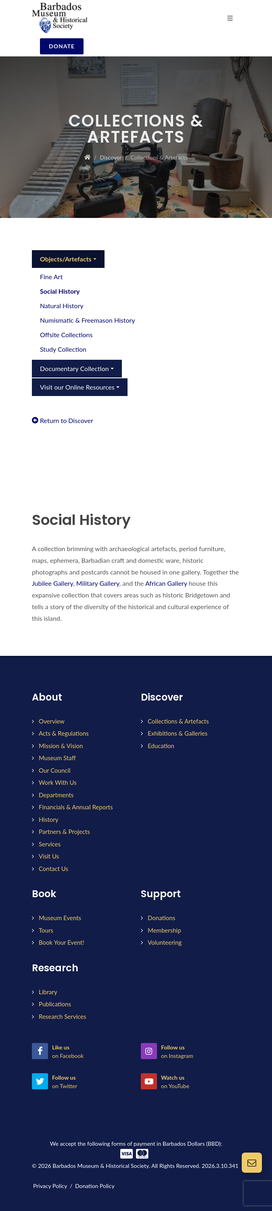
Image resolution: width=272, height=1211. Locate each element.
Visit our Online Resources (77, 387)
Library (48, 991)
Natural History (62, 305)
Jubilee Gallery (52, 583)
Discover (110, 157)
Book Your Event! (61, 942)
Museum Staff (57, 757)
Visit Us (49, 856)
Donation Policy (95, 1185)
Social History (60, 291)
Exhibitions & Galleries (177, 733)
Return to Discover (62, 420)
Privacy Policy (50, 1185)
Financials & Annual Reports (76, 807)
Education (161, 745)
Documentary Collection (74, 368)
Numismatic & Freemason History (87, 320)
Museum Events (60, 917)
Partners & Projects (64, 831)
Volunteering (165, 942)
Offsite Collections (66, 334)
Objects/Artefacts (66, 259)
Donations (161, 917)
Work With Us (58, 782)
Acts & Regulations (64, 733)
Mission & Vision (61, 745)
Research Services (62, 1016)
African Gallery (167, 583)
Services (50, 844)
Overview (52, 721)
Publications (55, 1004)
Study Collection (63, 349)
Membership (164, 930)
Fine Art (51, 276)
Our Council (55, 770)
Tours (46, 930)
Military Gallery (97, 583)
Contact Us (53, 868)
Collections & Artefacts (178, 721)
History (48, 819)
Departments (56, 794)
